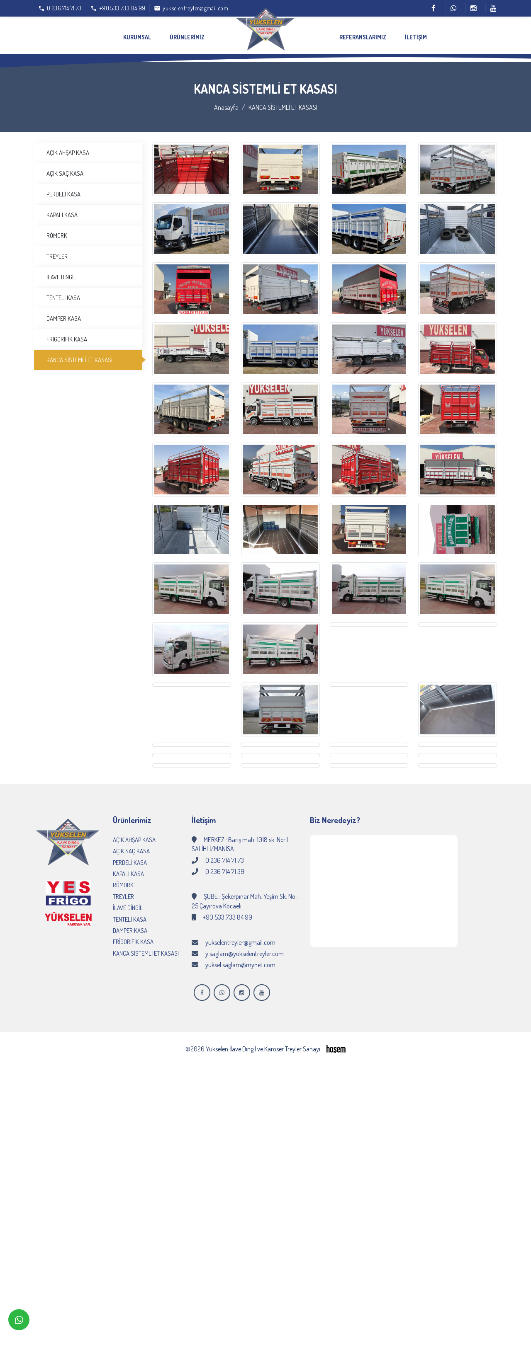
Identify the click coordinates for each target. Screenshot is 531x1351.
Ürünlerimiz (187, 37)
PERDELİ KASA (63, 188)
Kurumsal (137, 37)
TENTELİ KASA (63, 292)
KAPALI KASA (62, 209)
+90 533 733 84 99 (227, 912)
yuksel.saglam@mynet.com (240, 959)
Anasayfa (226, 102)
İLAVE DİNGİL (61, 271)
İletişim (416, 37)
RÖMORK (56, 230)
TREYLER (57, 250)
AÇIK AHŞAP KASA (67, 147)
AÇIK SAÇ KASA (64, 168)
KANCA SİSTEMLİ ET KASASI (79, 354)
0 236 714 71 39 (224, 866)
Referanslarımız (362, 37)
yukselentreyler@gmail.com (240, 936)
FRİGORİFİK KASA (66, 333)
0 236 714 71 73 (224, 854)
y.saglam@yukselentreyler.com (244, 948)
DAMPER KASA (63, 313)
